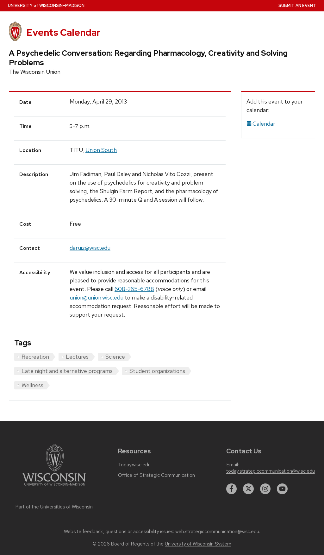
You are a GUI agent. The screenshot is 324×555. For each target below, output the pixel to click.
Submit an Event (297, 5)
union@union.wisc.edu (97, 297)
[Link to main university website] (54, 486)
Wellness (32, 385)
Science (115, 356)
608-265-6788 (134, 289)
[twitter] (248, 488)
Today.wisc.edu (134, 465)
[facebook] (231, 488)
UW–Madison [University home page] (46, 5)
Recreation (35, 356)
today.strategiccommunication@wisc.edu (270, 471)
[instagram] (265, 488)
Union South (101, 150)
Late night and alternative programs (67, 371)
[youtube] (282, 488)
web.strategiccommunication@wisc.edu (217, 531)
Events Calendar (64, 32)
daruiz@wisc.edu (90, 247)
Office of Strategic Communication (156, 475)
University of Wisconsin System (198, 544)
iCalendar (260, 123)
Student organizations (157, 371)
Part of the (54, 507)
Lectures (77, 356)
